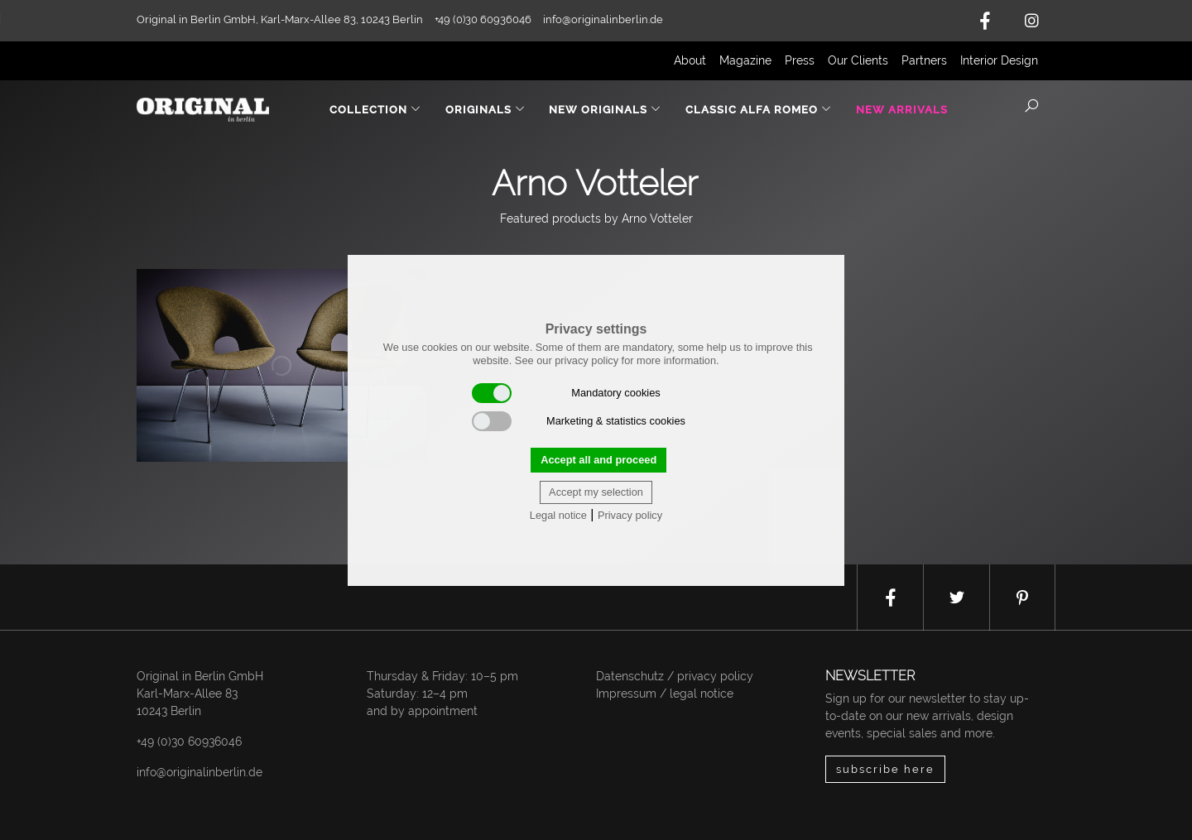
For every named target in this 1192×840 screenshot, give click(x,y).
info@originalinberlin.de (603, 19)
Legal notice (558, 515)
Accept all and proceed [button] (598, 460)
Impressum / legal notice (664, 693)
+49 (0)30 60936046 (189, 741)
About (690, 60)
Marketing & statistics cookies (578, 421)
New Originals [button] (605, 109)
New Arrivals (902, 109)
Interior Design (999, 60)
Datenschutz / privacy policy (674, 676)
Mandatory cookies (566, 393)
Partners (924, 60)
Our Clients (858, 60)
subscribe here (885, 769)
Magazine (745, 60)
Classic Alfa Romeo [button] (758, 109)
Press (800, 60)
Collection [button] (375, 109)
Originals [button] (485, 109)
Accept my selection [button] (596, 492)
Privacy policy (630, 515)
